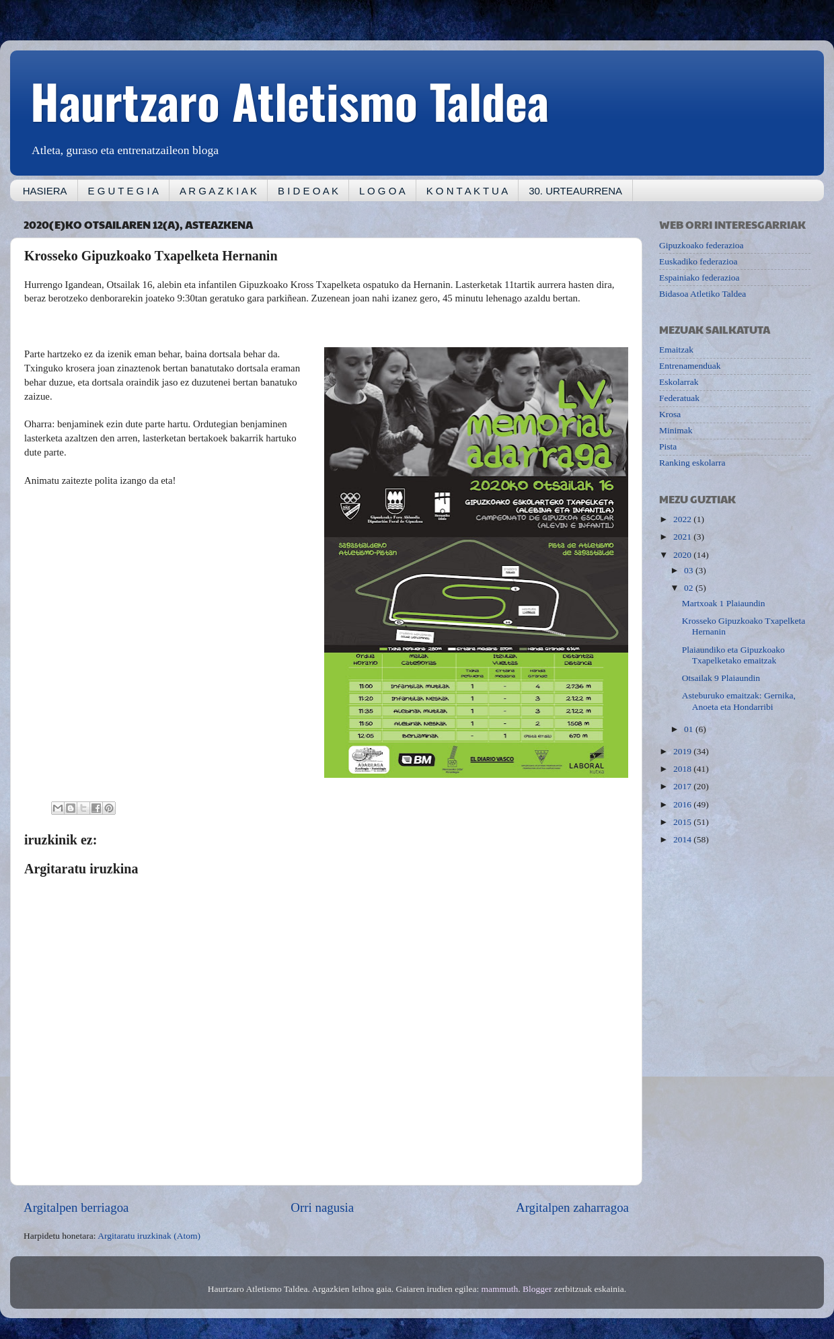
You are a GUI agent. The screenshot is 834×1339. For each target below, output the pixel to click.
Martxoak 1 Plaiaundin (723, 603)
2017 (683, 786)
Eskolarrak (678, 382)
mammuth (500, 1289)
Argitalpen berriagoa (76, 1207)
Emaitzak (676, 350)
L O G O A (382, 190)
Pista (668, 446)
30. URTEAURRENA (575, 190)
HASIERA (45, 190)
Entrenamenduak (689, 366)
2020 (683, 555)
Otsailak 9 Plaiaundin (721, 678)
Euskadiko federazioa (698, 261)
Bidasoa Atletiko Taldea (702, 294)
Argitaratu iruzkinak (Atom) (149, 1236)
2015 (683, 822)
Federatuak (679, 398)
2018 (683, 769)
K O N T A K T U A (467, 190)
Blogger (537, 1289)
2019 (683, 751)
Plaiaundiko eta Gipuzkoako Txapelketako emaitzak (733, 655)
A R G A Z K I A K (218, 190)
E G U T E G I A (123, 190)
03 (689, 570)
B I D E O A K (308, 190)
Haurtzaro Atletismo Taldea (289, 100)
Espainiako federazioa (699, 278)
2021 (683, 537)
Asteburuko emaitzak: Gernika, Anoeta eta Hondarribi (739, 700)
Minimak (676, 430)
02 (689, 588)
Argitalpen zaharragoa (572, 1207)
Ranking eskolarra (692, 463)
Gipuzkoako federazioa (701, 245)
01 (689, 729)
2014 (683, 839)
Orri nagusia (322, 1207)
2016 (683, 804)
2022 (683, 519)
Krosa (670, 414)
